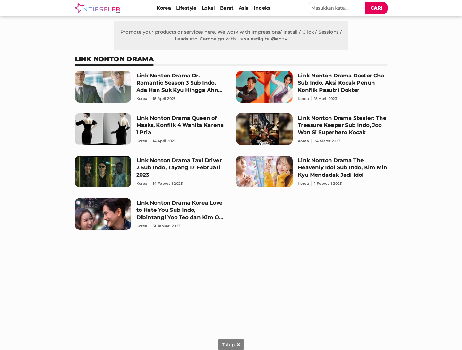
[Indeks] (262, 8)
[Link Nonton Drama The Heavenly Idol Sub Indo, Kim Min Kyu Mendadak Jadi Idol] (312, 174)
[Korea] (164, 8)
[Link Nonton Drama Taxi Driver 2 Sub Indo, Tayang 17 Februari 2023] (150, 174)
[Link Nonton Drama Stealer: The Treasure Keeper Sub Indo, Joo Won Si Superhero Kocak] (312, 131)
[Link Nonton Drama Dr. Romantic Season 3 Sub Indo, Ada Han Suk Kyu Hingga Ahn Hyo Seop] (150, 89)
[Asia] (244, 8)
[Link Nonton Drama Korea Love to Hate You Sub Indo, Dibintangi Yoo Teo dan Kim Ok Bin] (150, 216)
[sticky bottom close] (231, 344)
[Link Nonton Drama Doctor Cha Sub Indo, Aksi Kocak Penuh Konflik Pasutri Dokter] (312, 89)
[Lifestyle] (186, 8)
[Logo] (98, 8)
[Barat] (227, 8)
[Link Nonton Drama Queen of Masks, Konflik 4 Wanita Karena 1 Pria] (150, 131)
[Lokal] (208, 8)
